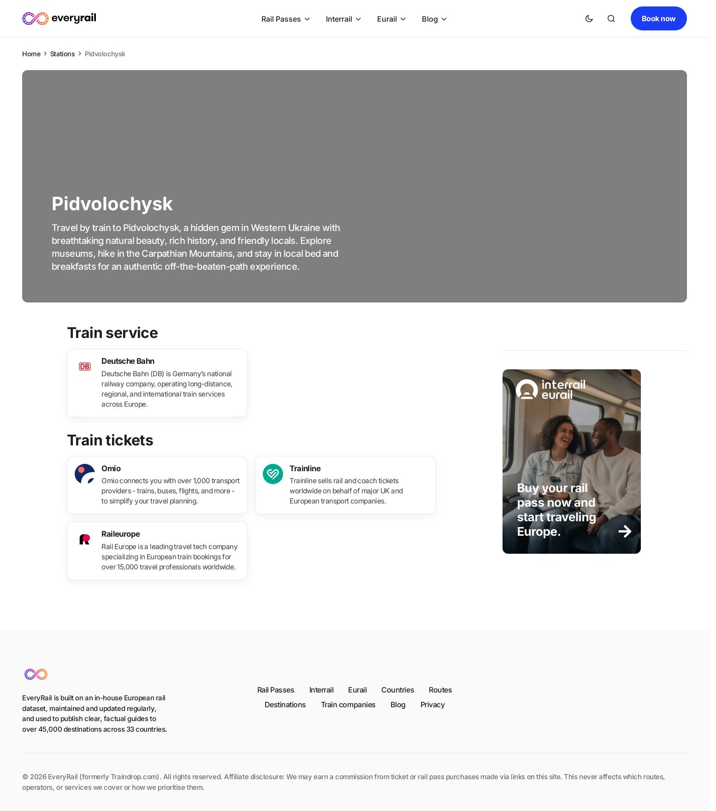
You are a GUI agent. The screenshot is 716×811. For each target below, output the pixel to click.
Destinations (285, 704)
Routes (440, 689)
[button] (589, 18)
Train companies (348, 704)
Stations (62, 54)
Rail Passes (276, 689)
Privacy (432, 704)
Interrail (321, 689)
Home (31, 54)
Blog (398, 704)
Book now (659, 18)
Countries (397, 689)
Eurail (357, 689)
